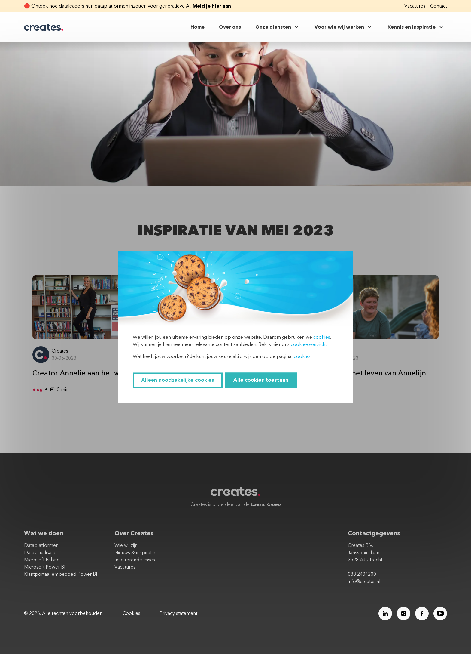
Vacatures (414, 6)
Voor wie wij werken (344, 26)
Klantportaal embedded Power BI (60, 574)
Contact (438, 6)
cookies (321, 337)
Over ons (230, 27)
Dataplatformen (41, 545)
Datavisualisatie (40, 552)
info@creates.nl (364, 581)
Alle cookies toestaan (260, 380)
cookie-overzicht (309, 344)
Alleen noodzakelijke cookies (177, 380)
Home (197, 27)
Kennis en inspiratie (416, 26)
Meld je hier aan (212, 6)
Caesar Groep (266, 504)
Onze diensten (277, 26)
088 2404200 (362, 574)
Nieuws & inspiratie (134, 552)
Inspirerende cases (134, 560)
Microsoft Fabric (41, 560)
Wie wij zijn (126, 545)
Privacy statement (178, 613)
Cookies (131, 613)
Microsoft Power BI (44, 567)
